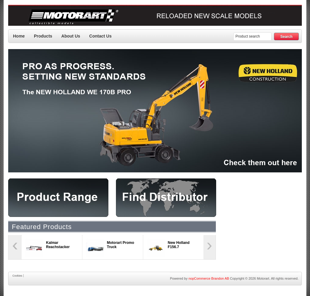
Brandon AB (220, 278)
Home (19, 36)
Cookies (17, 275)
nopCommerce (199, 278)
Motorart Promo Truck (120, 245)
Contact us (100, 36)
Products (43, 36)
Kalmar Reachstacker (58, 245)
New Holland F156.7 (179, 245)
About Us (70, 36)
